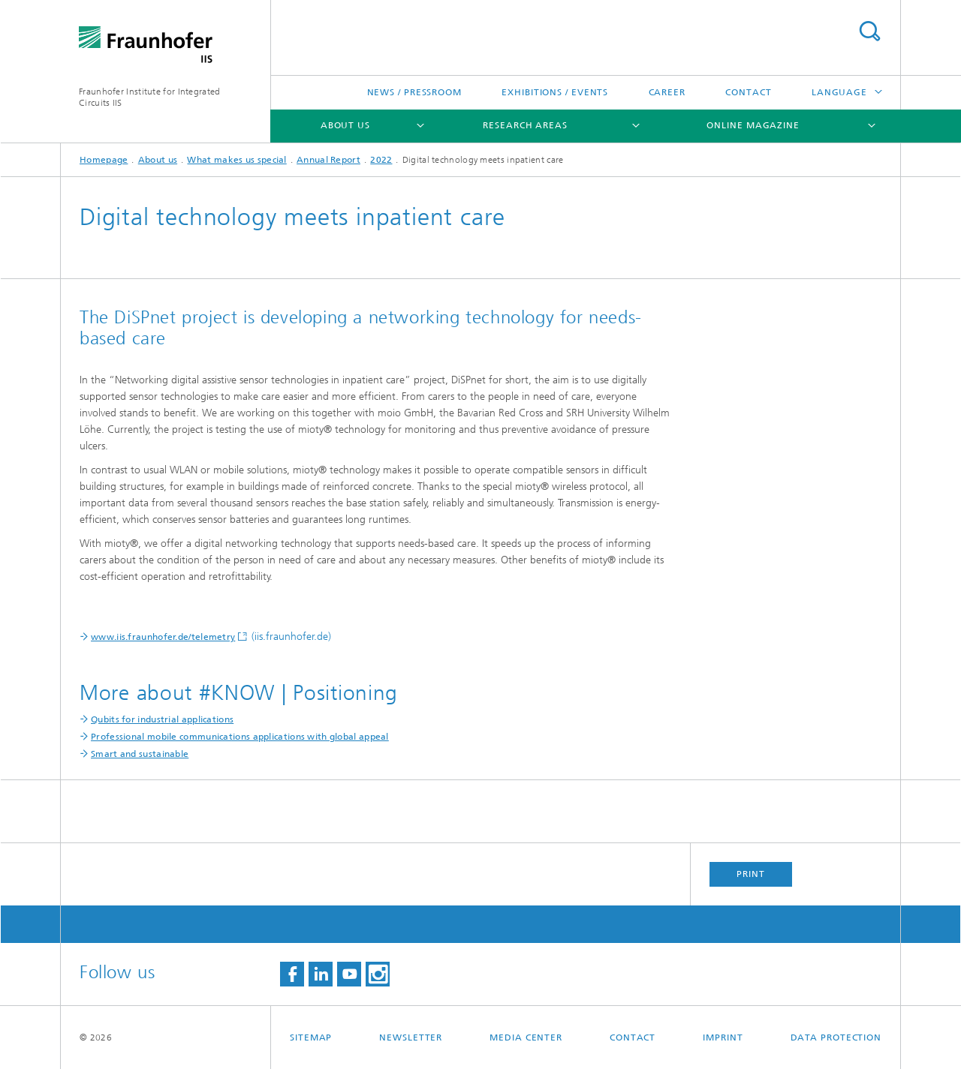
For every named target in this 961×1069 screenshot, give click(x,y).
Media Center (526, 1037)
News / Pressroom (414, 92)
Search (869, 31)
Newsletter (410, 1037)
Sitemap (311, 1037)
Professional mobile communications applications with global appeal (240, 736)
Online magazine (753, 125)
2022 (381, 160)
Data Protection (836, 1037)
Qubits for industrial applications (162, 719)
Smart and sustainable (139, 754)
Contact (748, 92)
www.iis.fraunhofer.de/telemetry (163, 637)
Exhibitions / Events (555, 92)
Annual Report (328, 160)
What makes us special (236, 160)
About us (345, 125)
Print (751, 874)
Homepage (104, 160)
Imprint (723, 1037)
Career (667, 92)
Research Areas (525, 125)
